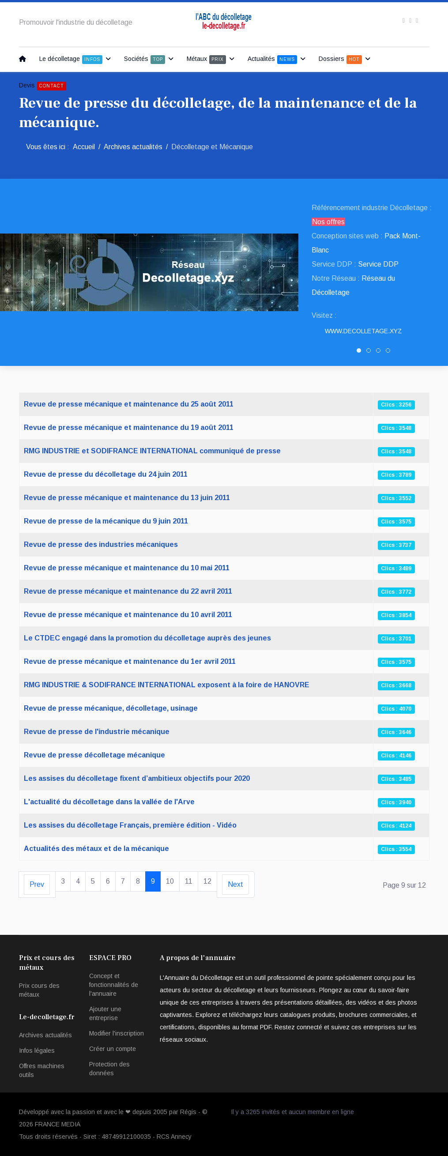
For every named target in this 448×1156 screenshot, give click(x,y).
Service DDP (378, 264)
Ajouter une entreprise (105, 1013)
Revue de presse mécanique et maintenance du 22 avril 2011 (128, 591)
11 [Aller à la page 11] (188, 881)
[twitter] (410, 20)
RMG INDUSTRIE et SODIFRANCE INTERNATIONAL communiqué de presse (152, 451)
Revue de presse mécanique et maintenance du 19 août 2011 (128, 427)
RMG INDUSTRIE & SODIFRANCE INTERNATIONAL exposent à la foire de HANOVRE (166, 685)
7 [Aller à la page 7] (123, 881)
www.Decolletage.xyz (363, 331)
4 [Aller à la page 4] (78, 881)
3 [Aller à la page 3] (63, 881)
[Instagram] (417, 20)
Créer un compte (112, 1048)
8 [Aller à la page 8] (138, 881)
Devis (42, 86)
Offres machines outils (41, 1070)
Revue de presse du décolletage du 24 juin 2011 (106, 474)
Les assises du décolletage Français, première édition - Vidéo (130, 825)
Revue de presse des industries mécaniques (101, 544)
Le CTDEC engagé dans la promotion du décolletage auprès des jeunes (147, 638)
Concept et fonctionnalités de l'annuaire (113, 984)
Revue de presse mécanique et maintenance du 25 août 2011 (128, 404)
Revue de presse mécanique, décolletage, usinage (111, 708)
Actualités (272, 59)
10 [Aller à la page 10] (170, 881)
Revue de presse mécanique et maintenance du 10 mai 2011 (127, 568)
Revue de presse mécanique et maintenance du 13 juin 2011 (127, 497)
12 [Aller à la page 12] (207, 881)
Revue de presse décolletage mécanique (94, 755)
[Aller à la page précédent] (37, 884)
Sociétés (144, 59)
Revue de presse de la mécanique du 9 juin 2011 (106, 521)
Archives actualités (45, 1035)
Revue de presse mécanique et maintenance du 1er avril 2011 (130, 661)
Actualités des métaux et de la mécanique (96, 848)
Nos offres (328, 222)
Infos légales (37, 1050)
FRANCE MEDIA (57, 1124)
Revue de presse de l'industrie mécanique (96, 731)
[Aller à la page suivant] (236, 884)
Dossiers (340, 59)
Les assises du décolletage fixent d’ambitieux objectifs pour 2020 (137, 778)
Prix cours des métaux (39, 990)
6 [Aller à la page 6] (108, 881)
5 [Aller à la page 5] (93, 881)
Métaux (206, 59)
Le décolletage (70, 59)
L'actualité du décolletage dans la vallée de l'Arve (109, 802)
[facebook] (404, 20)
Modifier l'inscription (116, 1033)
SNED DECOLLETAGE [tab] (370, 352)
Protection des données (109, 1069)
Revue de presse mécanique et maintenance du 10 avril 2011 (128, 614)
